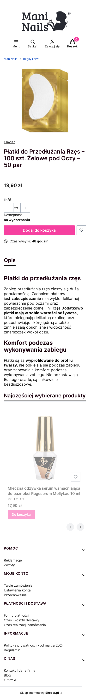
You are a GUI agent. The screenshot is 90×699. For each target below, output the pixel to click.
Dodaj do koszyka (39, 230)
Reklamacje (13, 560)
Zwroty (9, 565)
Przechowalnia (15, 595)
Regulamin (12, 650)
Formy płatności (16, 615)
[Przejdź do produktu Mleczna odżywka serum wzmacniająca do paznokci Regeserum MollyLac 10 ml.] (45, 446)
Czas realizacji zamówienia (25, 625)
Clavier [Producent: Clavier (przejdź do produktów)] (9, 142)
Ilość (7, 200)
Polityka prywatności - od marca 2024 (34, 645)
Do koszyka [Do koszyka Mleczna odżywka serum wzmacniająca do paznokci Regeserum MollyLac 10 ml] (21, 514)
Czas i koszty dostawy (21, 620)
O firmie (10, 680)
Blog (7, 675)
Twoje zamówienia (18, 585)
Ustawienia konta (17, 590)
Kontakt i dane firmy (19, 670)
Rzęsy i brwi (31, 59)
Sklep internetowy (39, 692)
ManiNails (10, 59)
